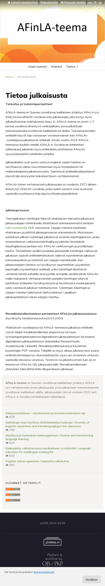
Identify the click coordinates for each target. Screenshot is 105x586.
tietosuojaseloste (44, 572)
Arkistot (56, 66)
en (90, 2)
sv (100, 2)
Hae (98, 7)
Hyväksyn (91, 579)
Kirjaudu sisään (73, 2)
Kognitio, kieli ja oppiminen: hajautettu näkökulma (37, 461)
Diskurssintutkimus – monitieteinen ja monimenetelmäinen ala (45, 413)
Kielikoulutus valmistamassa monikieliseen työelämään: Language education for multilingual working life (48, 450)
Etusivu (9, 76)
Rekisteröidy (49, 2)
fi (95, 2)
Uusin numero (37, 66)
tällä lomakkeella (16, 228)
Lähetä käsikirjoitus (23, 2)
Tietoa (71, 66)
